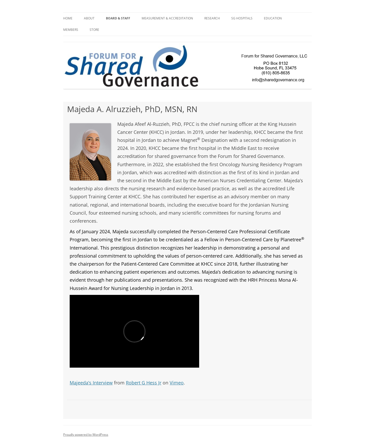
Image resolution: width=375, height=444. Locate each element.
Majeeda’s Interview (91, 383)
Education (273, 18)
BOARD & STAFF (118, 18)
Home (68, 18)
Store (94, 29)
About (89, 18)
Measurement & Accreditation (167, 18)
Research (212, 18)
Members (70, 29)
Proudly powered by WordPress (85, 434)
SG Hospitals (242, 18)
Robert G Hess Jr (143, 383)
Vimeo (177, 383)
